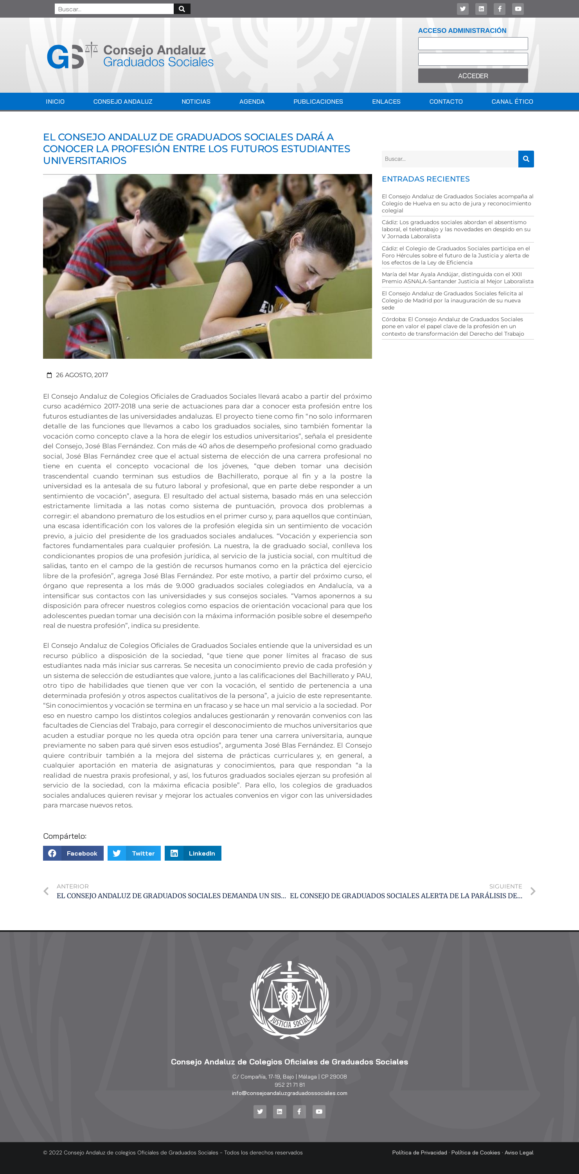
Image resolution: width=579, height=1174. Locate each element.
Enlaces (386, 101)
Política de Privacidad (419, 1152)
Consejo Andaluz (123, 101)
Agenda (252, 101)
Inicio (55, 101)
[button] (73, 853)
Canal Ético (512, 101)
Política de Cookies (475, 1152)
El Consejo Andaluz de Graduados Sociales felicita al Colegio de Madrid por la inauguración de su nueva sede (452, 300)
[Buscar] (182, 9)
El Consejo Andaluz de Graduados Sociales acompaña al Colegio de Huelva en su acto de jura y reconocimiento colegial (458, 203)
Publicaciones (318, 101)
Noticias (196, 101)
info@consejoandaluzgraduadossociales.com (289, 1093)
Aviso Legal (519, 1152)
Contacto (446, 101)
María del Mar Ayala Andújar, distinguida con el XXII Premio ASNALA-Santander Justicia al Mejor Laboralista (458, 278)
